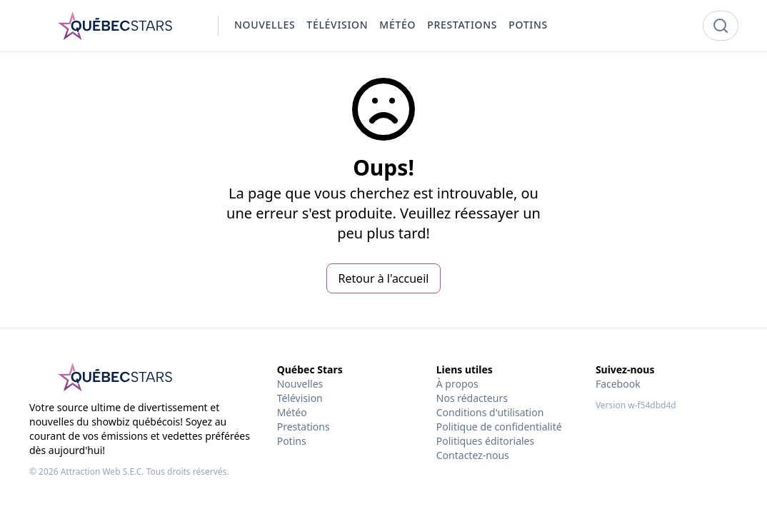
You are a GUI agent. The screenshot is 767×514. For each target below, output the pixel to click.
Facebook (618, 383)
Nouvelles (300, 383)
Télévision (300, 398)
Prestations (303, 426)
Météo (292, 412)
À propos (457, 383)
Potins (291, 441)
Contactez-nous (472, 455)
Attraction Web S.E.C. (102, 471)
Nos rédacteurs (472, 398)
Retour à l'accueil (384, 278)
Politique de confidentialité (499, 426)
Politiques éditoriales (485, 441)
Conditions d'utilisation (490, 412)
